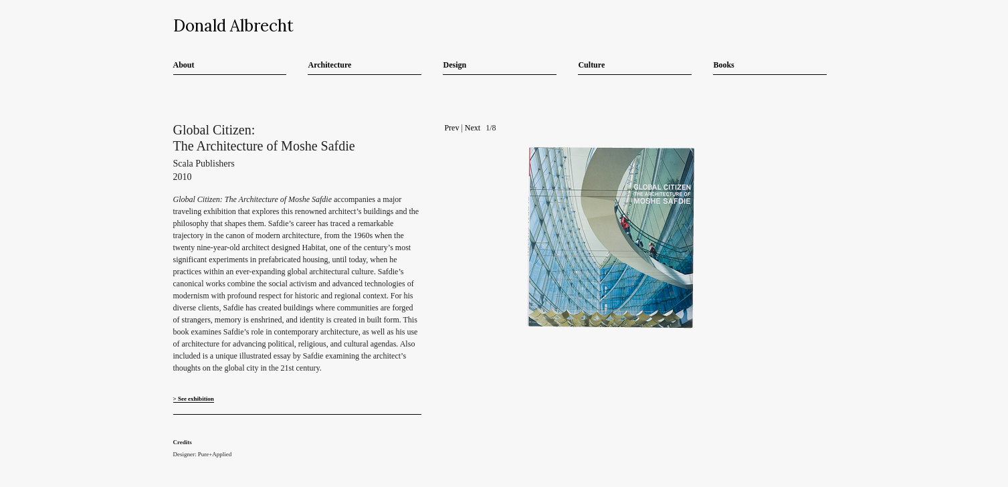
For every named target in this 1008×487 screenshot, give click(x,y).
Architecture (329, 65)
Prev (451, 127)
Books (723, 65)
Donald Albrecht (233, 25)
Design (454, 65)
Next (472, 127)
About (184, 65)
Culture (591, 65)
